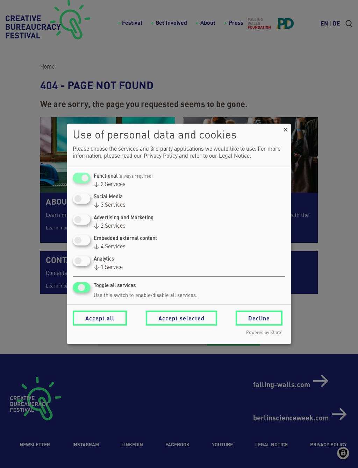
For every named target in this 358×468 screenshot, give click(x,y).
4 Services (110, 246)
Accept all (99, 318)
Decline (259, 318)
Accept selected (181, 318)
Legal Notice (234, 156)
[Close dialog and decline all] (285, 128)
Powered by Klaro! (264, 333)
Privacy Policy (161, 156)
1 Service (108, 267)
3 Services (110, 205)
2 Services (110, 184)
